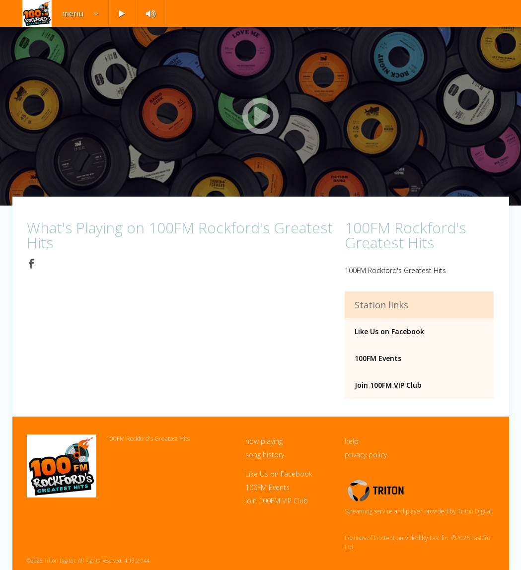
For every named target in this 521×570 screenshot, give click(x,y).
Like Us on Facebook (389, 331)
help (352, 441)
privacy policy (366, 454)
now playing (264, 441)
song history (264, 454)
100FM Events (378, 358)
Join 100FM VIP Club (388, 385)
